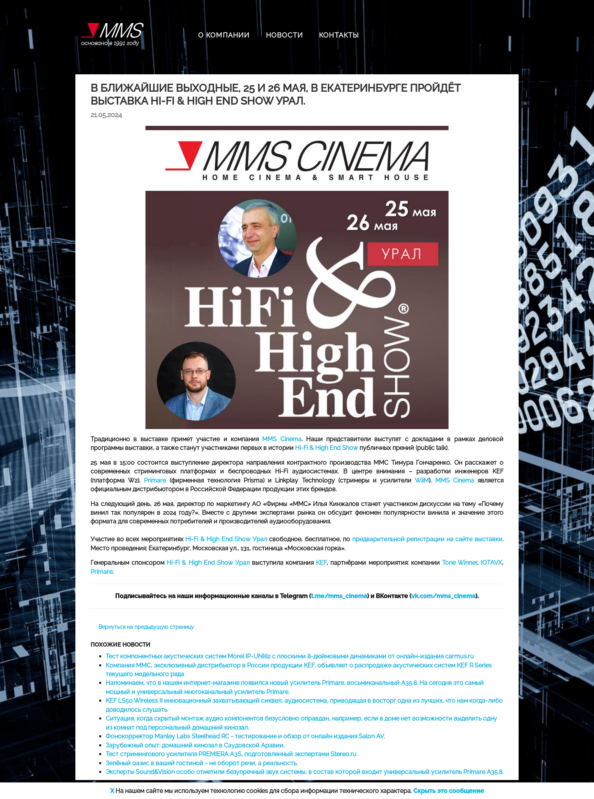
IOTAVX (491, 562)
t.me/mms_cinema (339, 596)
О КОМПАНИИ (224, 35)
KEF (321, 562)
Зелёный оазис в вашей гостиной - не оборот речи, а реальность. (202, 763)
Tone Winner (459, 562)
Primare (155, 480)
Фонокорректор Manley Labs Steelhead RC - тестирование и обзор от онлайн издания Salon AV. (245, 736)
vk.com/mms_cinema (443, 596)
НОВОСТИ (284, 35)
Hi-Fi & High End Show (326, 447)
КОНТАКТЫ (339, 35)
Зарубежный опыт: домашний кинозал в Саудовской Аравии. (195, 745)
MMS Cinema (281, 439)
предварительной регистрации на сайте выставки (427, 539)
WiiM (422, 480)
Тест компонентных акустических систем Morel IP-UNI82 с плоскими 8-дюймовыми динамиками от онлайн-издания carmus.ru (290, 656)
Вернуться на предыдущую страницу (146, 627)
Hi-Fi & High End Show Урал (226, 539)
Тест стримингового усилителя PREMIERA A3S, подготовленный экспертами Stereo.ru (231, 754)
